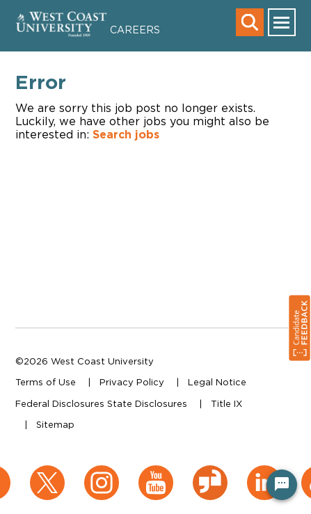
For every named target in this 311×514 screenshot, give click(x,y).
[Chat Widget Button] (281, 484)
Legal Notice (217, 382)
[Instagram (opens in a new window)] (101, 472)
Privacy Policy (131, 382)
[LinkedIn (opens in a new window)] (264, 472)
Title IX (226, 403)
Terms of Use (45, 382)
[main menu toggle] (282, 22)
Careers (135, 29)
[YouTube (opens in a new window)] (155, 472)
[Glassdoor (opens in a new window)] (210, 472)
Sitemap (55, 424)
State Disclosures (147, 403)
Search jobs (126, 134)
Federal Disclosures (59, 403)
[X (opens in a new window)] (47, 472)
